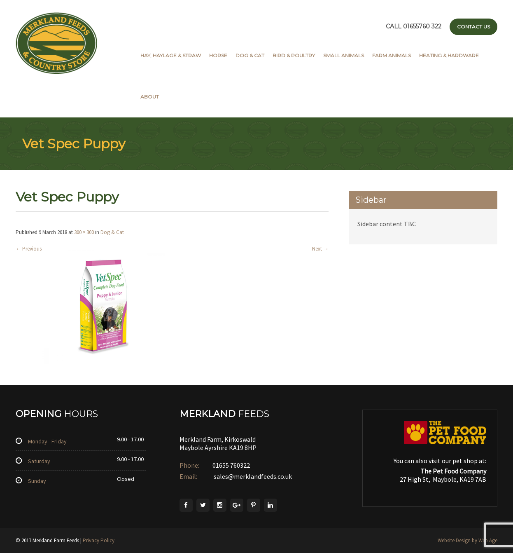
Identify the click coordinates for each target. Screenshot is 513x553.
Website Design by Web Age (467, 540)
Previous (29, 248)
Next (320, 248)
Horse (218, 55)
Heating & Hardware (449, 55)
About (149, 97)
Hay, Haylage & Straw (170, 55)
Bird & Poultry (294, 55)
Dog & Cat (250, 55)
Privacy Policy (98, 540)
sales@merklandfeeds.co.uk (252, 476)
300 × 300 (84, 232)
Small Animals (343, 55)
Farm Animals (391, 55)
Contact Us (473, 26)
